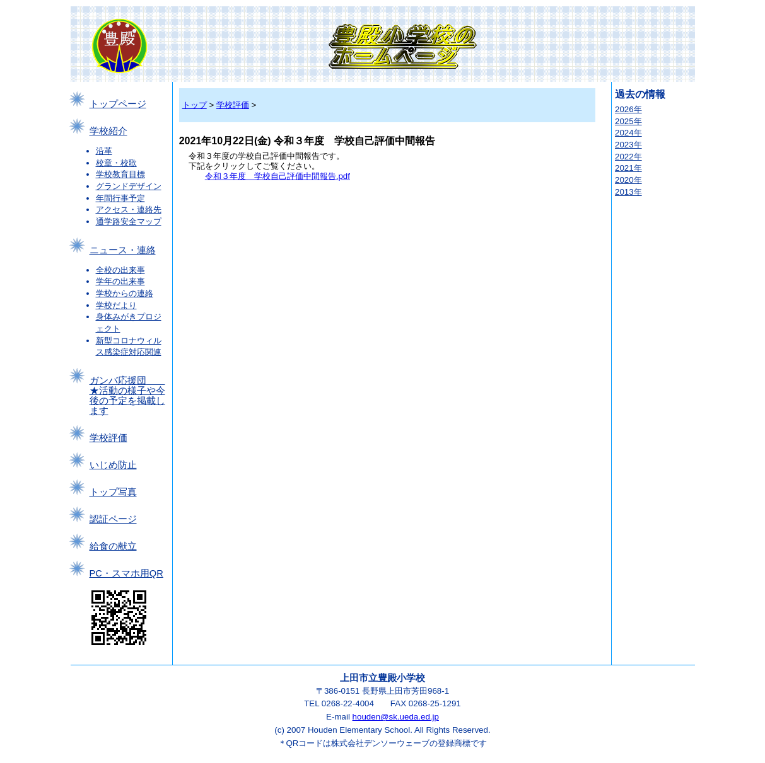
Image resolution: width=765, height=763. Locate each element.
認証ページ (113, 519)
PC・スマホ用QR (126, 573)
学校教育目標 (120, 174)
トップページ (118, 104)
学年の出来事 (120, 281)
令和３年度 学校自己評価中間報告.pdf (277, 176)
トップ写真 (113, 492)
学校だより (116, 305)
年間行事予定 (120, 198)
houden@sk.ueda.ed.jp (396, 716)
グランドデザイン (128, 186)
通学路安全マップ (128, 221)
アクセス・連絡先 (128, 209)
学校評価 (108, 438)
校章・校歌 (116, 163)
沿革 (104, 151)
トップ (194, 105)
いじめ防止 (113, 465)
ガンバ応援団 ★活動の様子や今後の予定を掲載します (127, 396)
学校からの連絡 (124, 293)
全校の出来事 (120, 270)
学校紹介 (108, 131)
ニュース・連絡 (123, 250)
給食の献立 (113, 546)
